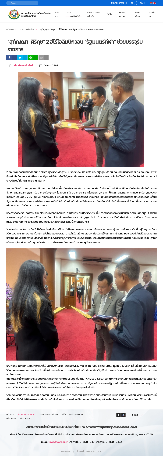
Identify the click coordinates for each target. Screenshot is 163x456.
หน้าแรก (57, 14)
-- (129, 3)
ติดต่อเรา (152, 14)
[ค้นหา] (22, 3)
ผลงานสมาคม (122, 14)
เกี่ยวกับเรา (138, 14)
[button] (143, 415)
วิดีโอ (109, 14)
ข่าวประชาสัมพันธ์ (73, 14)
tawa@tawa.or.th (58, 442)
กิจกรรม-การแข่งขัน (93, 14)
